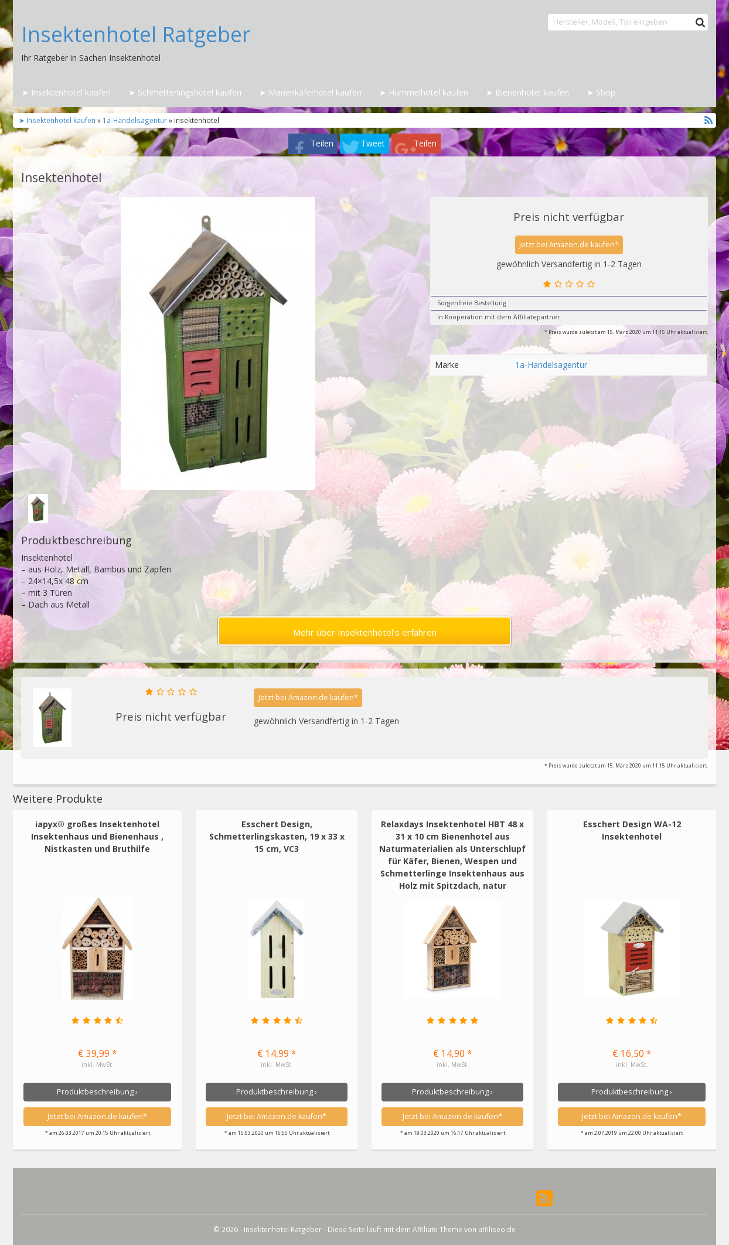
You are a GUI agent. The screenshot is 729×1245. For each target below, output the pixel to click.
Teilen (322, 143)
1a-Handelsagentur (135, 120)
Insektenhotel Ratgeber (136, 34)
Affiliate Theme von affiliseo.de (464, 1229)
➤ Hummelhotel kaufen (423, 92)
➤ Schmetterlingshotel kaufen (184, 92)
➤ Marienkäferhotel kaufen (310, 92)
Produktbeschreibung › (97, 1092)
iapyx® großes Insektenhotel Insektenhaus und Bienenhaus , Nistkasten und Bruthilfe (97, 836)
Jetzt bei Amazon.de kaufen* (569, 245)
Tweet (373, 143)
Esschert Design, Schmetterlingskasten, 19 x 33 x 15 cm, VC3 (277, 836)
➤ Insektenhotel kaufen (66, 92)
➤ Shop (601, 92)
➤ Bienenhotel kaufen (527, 92)
